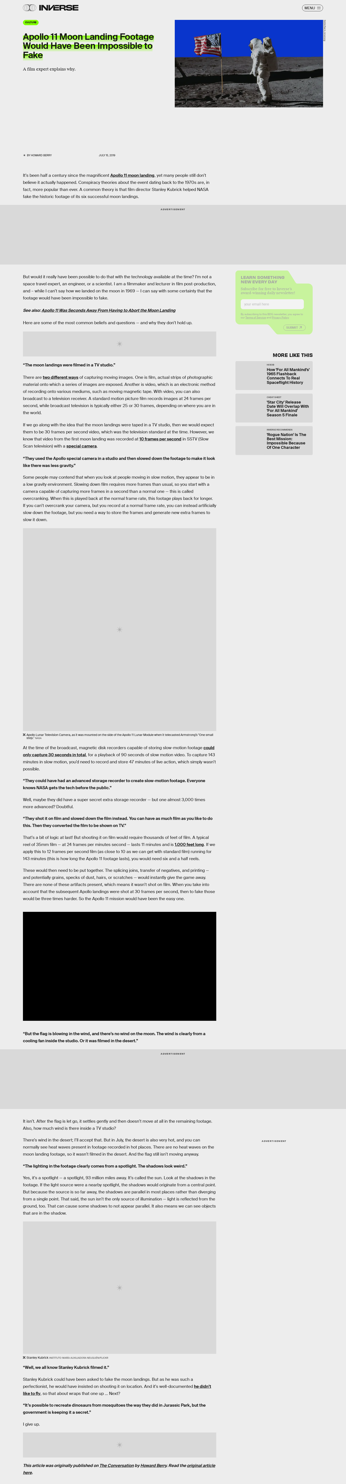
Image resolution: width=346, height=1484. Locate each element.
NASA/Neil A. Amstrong (324, 30)
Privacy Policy (280, 320)
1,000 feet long (189, 844)
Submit (292, 330)
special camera (81, 446)
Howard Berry (153, 1465)
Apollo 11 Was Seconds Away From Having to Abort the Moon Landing (108, 310)
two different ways (60, 377)
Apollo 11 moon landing (132, 175)
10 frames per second (160, 439)
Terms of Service (255, 320)
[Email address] (272, 307)
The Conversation (116, 1465)
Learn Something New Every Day (263, 282)
